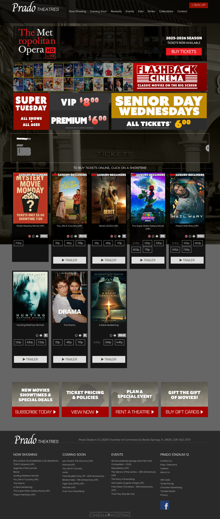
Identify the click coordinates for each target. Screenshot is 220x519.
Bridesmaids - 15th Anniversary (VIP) (80, 479)
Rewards (135, 19)
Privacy (164, 495)
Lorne (65, 472)
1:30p (18, 342)
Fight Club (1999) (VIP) (73, 483)
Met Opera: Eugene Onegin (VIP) (127, 482)
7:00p (18, 243)
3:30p (159, 243)
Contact (201, 19)
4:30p (175, 249)
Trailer (69, 260)
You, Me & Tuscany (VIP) (25, 479)
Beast (16, 471)
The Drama (19, 483)
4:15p (69, 243)
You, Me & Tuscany (72, 468)
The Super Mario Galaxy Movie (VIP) (31, 490)
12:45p (136, 243)
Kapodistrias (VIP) (120, 468)
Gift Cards (165, 479)
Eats (159, 19)
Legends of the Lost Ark (25, 468)
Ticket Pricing (167, 483)
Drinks (170, 19)
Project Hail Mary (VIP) (24, 494)
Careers (164, 468)
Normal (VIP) (68, 464)
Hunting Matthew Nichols (26, 475)
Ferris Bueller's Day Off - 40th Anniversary (83, 476)
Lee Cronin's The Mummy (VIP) (77, 460)
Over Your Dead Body (73, 491)
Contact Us (166, 460)
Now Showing (96, 19)
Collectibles (185, 19)
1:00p (147, 243)
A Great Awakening (22, 487)
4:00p (136, 249)
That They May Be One (123, 493)
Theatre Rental (167, 491)
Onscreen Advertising (171, 487)
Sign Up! (198, 5)
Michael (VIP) (69, 487)
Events (149, 19)
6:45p (119, 342)
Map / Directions (168, 464)
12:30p (175, 243)
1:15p (57, 243)
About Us (165, 472)
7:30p (186, 249)
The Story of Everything (123, 479)
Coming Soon (117, 19)
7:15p (80, 243)
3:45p (108, 342)
